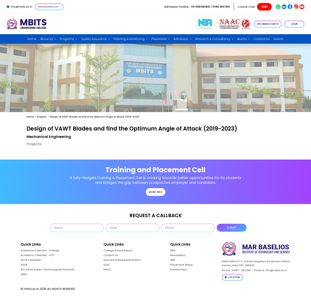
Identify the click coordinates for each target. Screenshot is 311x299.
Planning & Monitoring (129, 39)
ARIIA (24, 274)
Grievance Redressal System (122, 260)
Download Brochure (49, 7)
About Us (46, 39)
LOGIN (294, 24)
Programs (67, 39)
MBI (264, 7)
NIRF (172, 260)
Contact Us (262, 39)
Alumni (242, 39)
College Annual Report (118, 250)
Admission (181, 39)
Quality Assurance (94, 39)
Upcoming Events (268, 24)
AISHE (24, 265)
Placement (159, 39)
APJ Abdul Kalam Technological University (47, 269)
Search (278, 39)
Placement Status (181, 265)
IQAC (107, 265)
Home (32, 39)
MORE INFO (155, 192)
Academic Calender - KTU (37, 255)
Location (232, 277)
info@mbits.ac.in (19, 7)
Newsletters (177, 255)
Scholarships (178, 269)
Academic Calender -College (40, 250)
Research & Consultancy (212, 39)
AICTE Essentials (31, 260)
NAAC (107, 269)
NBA (172, 250)
